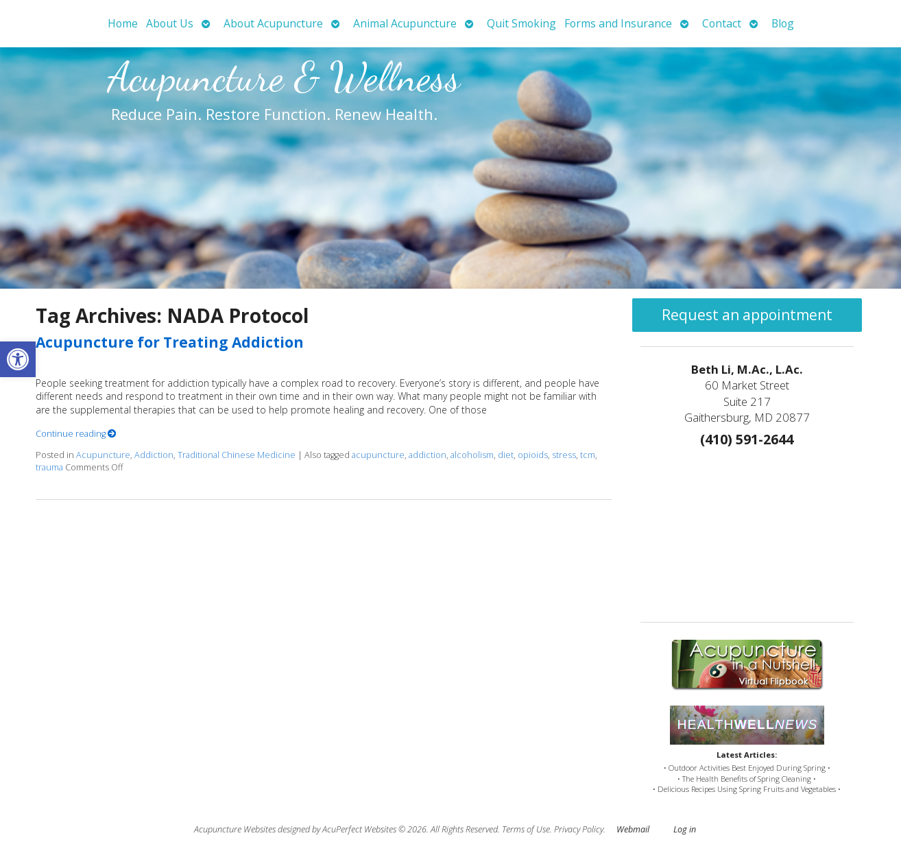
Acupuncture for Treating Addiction (170, 342)
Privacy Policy (578, 829)
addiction (427, 455)
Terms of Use (526, 829)
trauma (49, 467)
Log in (684, 829)
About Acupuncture (273, 23)
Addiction (153, 455)
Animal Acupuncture (405, 23)
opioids (533, 455)
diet (506, 455)
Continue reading (76, 434)
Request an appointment (747, 314)
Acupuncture (103, 455)
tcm (587, 455)
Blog (782, 23)
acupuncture (378, 455)
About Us (169, 23)
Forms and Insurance (618, 23)
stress (564, 455)
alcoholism (472, 455)
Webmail (632, 829)
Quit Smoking (521, 23)
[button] (18, 359)
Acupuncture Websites (235, 829)
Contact (721, 23)
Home (123, 23)
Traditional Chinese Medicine (237, 455)
